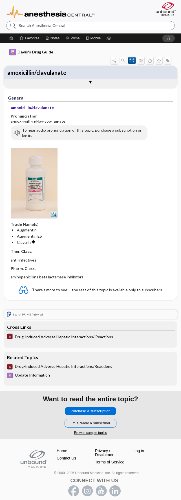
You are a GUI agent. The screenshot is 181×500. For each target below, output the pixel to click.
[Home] (11, 38)
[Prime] (72, 38)
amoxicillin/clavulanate (36, 72)
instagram (87, 491)
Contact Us (66, 458)
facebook (73, 491)
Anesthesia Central (50, 11)
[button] (109, 38)
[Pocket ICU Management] (90, 337)
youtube (101, 491)
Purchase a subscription (90, 411)
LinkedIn (115, 491)
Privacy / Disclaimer (104, 453)
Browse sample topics (90, 433)
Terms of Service (109, 462)
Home (62, 451)
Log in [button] (138, 451)
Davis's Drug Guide (31, 52)
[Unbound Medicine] (163, 9)
